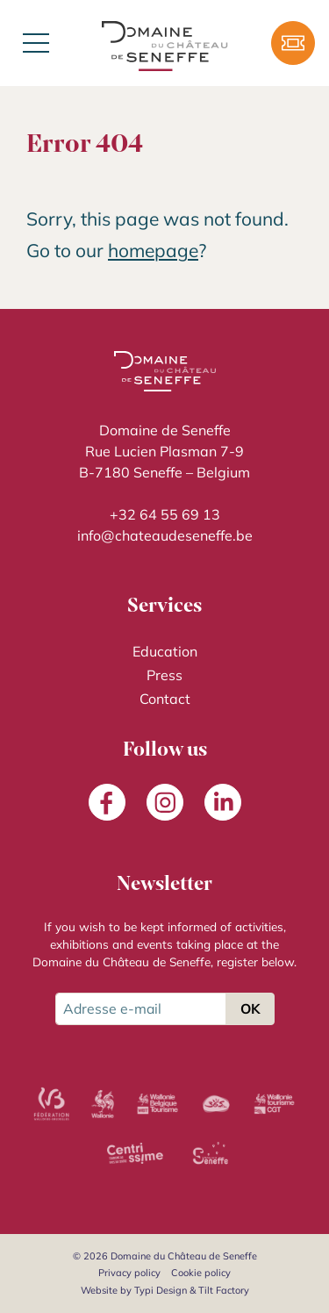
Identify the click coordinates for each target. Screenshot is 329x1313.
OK (250, 1008)
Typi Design (160, 1290)
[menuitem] (164, 652)
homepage (153, 250)
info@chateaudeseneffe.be (165, 535)
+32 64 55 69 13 (165, 514)
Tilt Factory (223, 1290)
